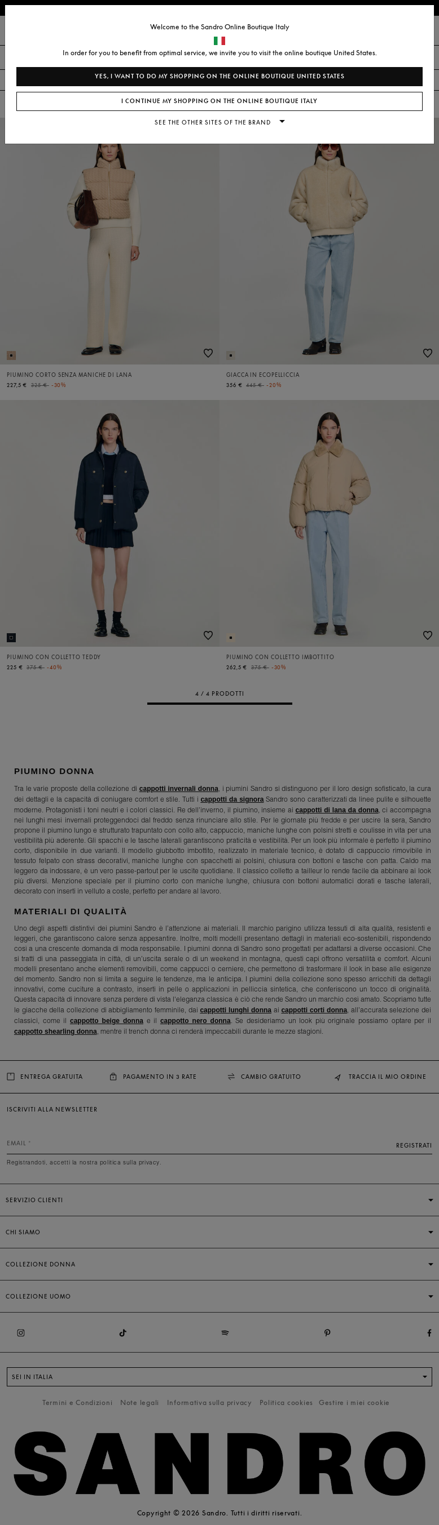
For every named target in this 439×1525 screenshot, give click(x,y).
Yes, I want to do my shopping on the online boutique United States (220, 76)
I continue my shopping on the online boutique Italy (219, 101)
